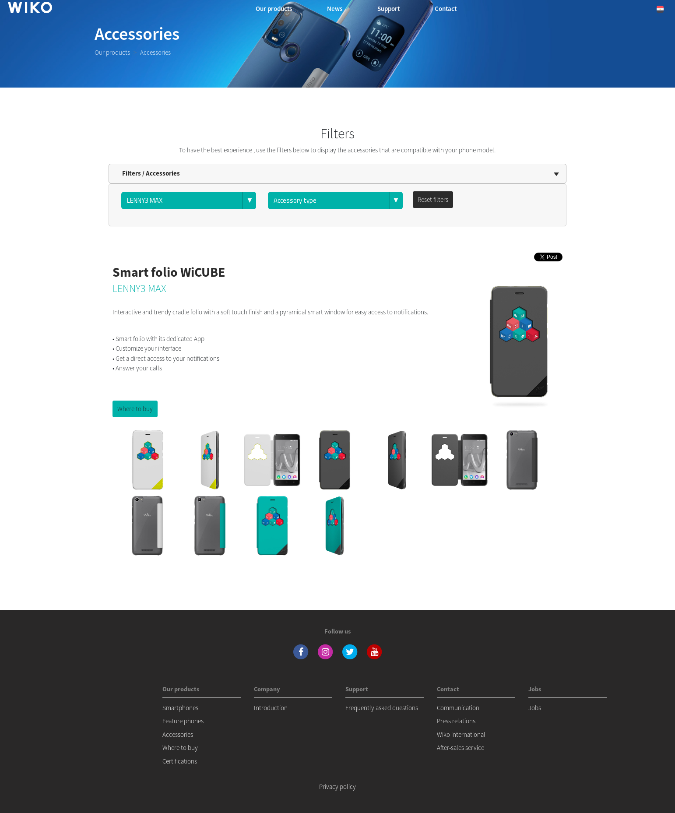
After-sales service (460, 747)
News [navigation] (334, 8)
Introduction (271, 708)
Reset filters (433, 199)
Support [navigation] (388, 8)
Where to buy (135, 409)
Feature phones (183, 721)
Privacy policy (337, 786)
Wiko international (461, 734)
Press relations (456, 721)
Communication (458, 708)
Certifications (179, 761)
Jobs (534, 708)
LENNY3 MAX (139, 288)
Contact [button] (446, 8)
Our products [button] (274, 8)
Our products (112, 52)
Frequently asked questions (381, 708)
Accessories (177, 734)
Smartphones (180, 708)
